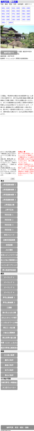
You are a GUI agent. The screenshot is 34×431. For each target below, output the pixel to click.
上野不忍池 (9, 210)
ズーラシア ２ (9, 282)
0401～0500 (16, 11)
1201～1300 (5, 19)
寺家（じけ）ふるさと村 (9, 343)
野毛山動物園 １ (9, 297)
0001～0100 (5, 8)
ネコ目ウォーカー (9, 387)
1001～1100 (16, 17)
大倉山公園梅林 (9, 333)
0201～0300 (26, 8)
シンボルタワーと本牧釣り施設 (9, 323)
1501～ (4, 22)
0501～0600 (26, 11)
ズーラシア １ (9, 277)
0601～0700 (5, 14)
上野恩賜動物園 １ (9, 185)
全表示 (11, 22)
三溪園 (9, 308)
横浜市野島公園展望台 (9, 348)
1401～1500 (26, 19)
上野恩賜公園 (9, 205)
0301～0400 (5, 11)
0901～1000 (5, 17)
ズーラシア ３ (9, 287)
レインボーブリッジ (9, 265)
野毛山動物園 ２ (9, 302)
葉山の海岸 (9, 375)
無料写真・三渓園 (9, 2)
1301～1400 (16, 19)
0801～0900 (26, 14)
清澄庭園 (9, 245)
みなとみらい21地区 (9, 318)
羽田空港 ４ (9, 230)
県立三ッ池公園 (9, 328)
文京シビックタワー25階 (9, 255)
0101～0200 (16, 8)
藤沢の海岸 (9, 360)
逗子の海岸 (9, 370)
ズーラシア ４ (9, 292)
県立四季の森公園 (9, 338)
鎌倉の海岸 (9, 365)
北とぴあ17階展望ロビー (9, 260)
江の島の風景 (9, 355)
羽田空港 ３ (9, 225)
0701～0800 (16, 14)
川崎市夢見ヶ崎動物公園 (9, 382)
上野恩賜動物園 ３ (9, 195)
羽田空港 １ (9, 215)
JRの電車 (9, 250)
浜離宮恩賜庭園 (9, 240)
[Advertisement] (16, 78)
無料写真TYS (9, 53)
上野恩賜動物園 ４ (9, 200)
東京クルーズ (9, 235)
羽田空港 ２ (9, 220)
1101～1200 (26, 17)
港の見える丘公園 (9, 313)
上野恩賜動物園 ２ (9, 190)
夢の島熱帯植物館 (9, 270)
